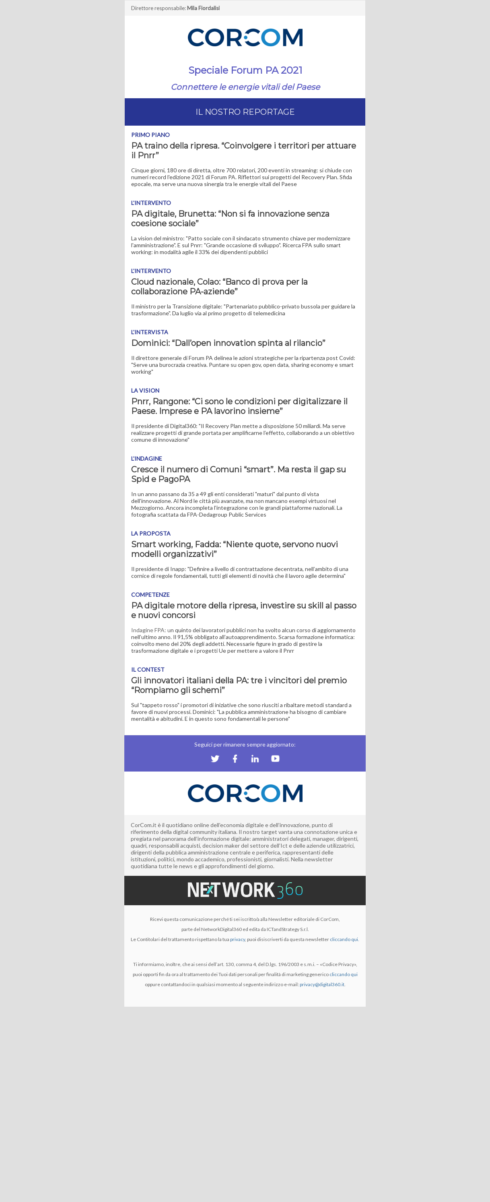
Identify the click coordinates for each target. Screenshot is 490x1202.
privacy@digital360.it (322, 984)
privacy (237, 939)
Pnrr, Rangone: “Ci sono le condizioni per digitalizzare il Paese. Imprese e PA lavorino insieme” (239, 406)
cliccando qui (343, 974)
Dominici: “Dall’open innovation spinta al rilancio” (228, 343)
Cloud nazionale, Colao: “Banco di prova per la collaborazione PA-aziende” (219, 286)
